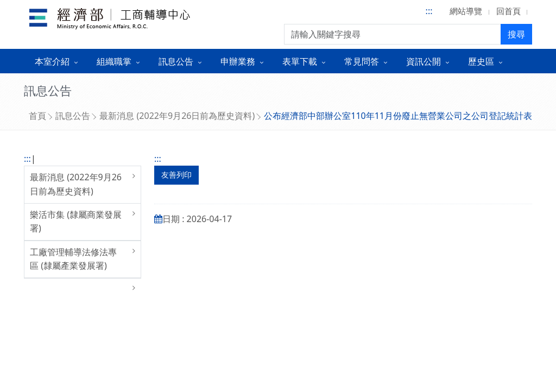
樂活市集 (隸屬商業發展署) (76, 222)
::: (429, 11)
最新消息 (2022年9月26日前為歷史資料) (177, 116)
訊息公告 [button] (176, 61)
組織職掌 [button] (114, 61)
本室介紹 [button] (52, 61)
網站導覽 (466, 10)
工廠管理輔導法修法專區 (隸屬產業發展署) (73, 259)
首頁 (37, 116)
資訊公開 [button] (423, 61)
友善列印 (176, 174)
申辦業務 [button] (237, 61)
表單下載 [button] (299, 61)
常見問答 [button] (361, 61)
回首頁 (508, 10)
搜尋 (516, 34)
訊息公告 (72, 116)
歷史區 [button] (481, 61)
